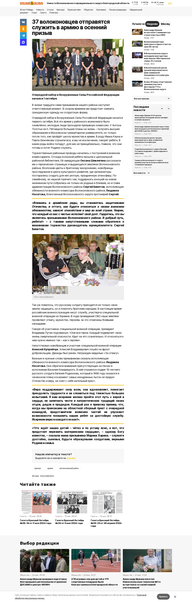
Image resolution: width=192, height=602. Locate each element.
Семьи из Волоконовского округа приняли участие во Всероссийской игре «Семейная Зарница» (151, 162)
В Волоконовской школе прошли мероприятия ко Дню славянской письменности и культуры (148, 140)
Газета (43, 12)
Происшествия (74, 10)
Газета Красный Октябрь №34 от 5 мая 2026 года (69, 521)
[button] (121, 260)
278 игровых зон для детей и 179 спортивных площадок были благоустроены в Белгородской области (94, 582)
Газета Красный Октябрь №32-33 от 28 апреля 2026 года (106, 523)
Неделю (152, 24)
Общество (88, 10)
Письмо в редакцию (117, 10)
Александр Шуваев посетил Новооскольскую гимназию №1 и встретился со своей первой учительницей (142, 583)
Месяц (165, 24)
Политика (54, 12)
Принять (163, 596)
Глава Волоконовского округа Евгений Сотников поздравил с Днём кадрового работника (151, 151)
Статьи (50, 10)
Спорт (34, 12)
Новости (40, 10)
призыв (37, 468)
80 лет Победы (26, 10)
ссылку (71, 458)
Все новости (139, 173)
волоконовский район (69, 468)
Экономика (101, 10)
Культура (60, 10)
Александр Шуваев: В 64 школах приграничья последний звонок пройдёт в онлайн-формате (151, 117)
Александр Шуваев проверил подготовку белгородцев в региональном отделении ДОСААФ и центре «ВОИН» (152, 129)
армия (50, 468)
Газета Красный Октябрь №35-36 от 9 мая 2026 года (35, 521)
